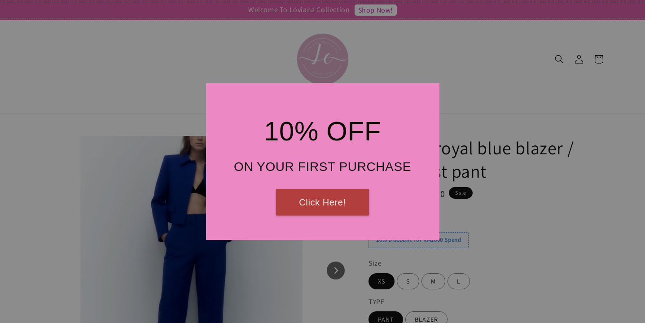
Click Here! (322, 202)
